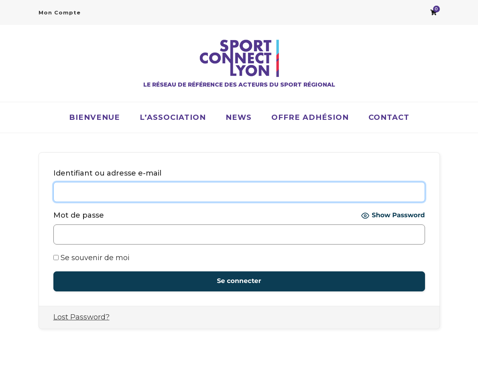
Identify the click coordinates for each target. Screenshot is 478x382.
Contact (388, 117)
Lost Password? (81, 317)
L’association (173, 117)
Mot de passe (78, 215)
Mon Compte (60, 12)
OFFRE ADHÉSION (310, 117)
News (239, 117)
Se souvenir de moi (91, 257)
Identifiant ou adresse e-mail (107, 173)
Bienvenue (94, 117)
